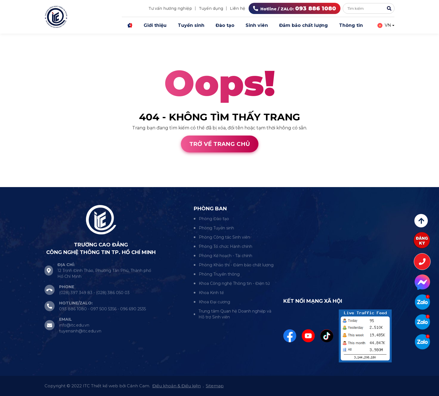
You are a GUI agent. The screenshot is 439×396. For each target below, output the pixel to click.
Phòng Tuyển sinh (216, 227)
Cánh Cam (49, 183)
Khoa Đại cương (214, 301)
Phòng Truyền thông (219, 274)
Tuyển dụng (211, 8)
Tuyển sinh (191, 25)
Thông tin (351, 25)
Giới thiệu (155, 25)
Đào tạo (225, 25)
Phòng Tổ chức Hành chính (225, 246)
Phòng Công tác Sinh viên (224, 237)
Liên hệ (237, 8)
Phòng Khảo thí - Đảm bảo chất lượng (236, 264)
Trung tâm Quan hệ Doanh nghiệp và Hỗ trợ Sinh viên (235, 314)
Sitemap (215, 385)
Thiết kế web (14, 183)
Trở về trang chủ (219, 144)
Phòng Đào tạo (214, 218)
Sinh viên (257, 25)
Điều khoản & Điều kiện (176, 385)
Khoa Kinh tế (211, 292)
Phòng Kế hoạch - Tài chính (225, 255)
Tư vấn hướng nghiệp (170, 8)
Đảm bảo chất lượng (303, 25)
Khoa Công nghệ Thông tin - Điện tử (234, 283)
